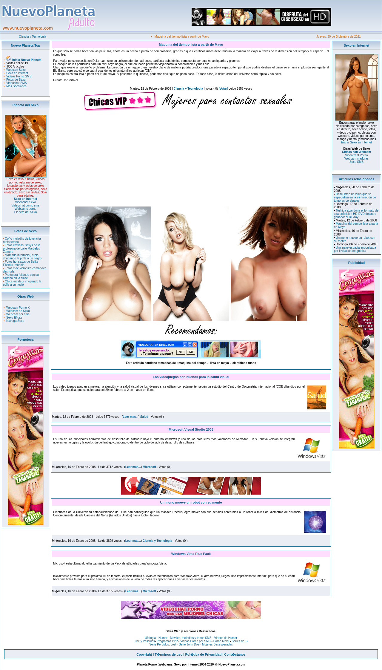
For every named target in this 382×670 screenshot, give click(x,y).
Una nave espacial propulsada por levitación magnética (355, 249)
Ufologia (150, 638)
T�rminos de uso (168, 654)
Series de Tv (240, 641)
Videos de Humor (225, 638)
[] (223, 88)
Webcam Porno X (18, 307)
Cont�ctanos (235, 654)
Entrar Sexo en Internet (356, 142)
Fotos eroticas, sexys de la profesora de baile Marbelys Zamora (21, 248)
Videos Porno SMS (18, 76)
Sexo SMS (356, 161)
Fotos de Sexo (15, 79)
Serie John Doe (189, 644)
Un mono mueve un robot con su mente (191, 502)
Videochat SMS (16, 83)
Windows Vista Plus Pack (191, 554)
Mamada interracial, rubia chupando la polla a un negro (22, 256)
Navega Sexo (15, 320)
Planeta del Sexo (25, 212)
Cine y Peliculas (144, 641)
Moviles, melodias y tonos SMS (190, 638)
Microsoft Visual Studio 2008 (191, 429)
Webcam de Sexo (18, 311)
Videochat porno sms (26, 205)
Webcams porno (25, 208)
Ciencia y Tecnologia (32, 36)
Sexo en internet (17, 73)
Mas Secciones (16, 86)
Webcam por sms (18, 314)
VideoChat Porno (356, 155)
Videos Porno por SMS (195, 641)
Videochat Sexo (25, 202)
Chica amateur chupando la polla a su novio (22, 283)
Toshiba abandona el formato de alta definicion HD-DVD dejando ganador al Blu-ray (356, 214)
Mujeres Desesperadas (217, 644)
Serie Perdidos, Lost (162, 644)
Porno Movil (221, 641)
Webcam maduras (356, 158)
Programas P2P (167, 641)
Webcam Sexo (16, 69)
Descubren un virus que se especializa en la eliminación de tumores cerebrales (355, 197)
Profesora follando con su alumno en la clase (21, 276)
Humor (162, 638)
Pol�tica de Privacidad (203, 654)
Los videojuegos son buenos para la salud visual (191, 377)
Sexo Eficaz (14, 317)
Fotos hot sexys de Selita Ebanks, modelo (20, 263)
